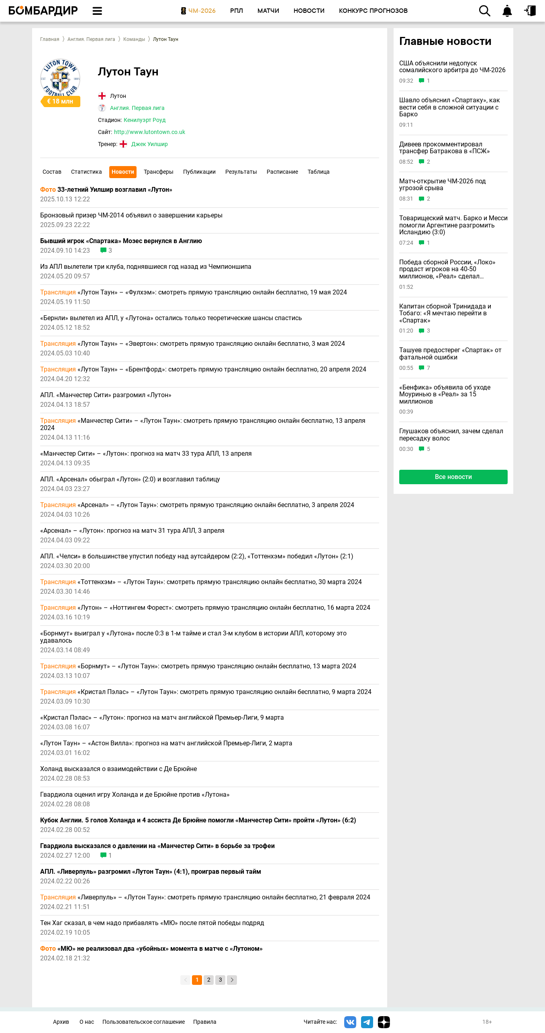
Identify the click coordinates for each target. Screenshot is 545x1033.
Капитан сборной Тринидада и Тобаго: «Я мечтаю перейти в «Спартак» (445, 313)
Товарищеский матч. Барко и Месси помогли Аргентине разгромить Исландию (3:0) (453, 225)
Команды (134, 39)
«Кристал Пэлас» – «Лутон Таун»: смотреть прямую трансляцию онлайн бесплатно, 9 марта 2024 (205, 692)
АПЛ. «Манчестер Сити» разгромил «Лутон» (105, 395)
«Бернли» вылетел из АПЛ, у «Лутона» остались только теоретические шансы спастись (171, 318)
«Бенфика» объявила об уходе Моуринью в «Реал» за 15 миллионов (444, 394)
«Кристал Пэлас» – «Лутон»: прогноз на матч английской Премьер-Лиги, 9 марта (162, 717)
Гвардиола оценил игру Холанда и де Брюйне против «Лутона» (135, 794)
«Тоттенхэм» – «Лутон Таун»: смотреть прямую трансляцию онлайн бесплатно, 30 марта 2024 (201, 582)
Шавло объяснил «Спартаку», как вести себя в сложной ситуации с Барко (449, 107)
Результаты (241, 171)
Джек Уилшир (149, 144)
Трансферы (159, 171)
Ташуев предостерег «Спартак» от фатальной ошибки (450, 354)
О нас (87, 1022)
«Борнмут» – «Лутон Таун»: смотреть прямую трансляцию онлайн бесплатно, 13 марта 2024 (198, 666)
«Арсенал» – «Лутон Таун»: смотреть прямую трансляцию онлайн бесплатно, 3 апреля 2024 (197, 505)
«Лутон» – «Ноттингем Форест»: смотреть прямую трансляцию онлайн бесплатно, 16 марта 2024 (205, 607)
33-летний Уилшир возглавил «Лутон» (106, 189)
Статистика (86, 171)
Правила (204, 1022)
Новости (123, 171)
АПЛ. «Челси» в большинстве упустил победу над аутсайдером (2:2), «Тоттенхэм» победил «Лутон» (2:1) (196, 556)
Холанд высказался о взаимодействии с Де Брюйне (118, 769)
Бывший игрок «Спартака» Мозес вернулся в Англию (121, 241)
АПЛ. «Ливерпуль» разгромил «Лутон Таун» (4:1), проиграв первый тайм (150, 871)
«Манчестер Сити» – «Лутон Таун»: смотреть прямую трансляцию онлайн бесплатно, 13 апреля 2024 (202, 424)
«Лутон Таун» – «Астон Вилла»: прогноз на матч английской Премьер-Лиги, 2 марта (166, 743)
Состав (52, 171)
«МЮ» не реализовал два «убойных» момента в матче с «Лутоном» (151, 948)
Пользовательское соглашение (143, 1022)
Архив (61, 1022)
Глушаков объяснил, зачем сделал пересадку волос (451, 435)
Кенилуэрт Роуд (144, 120)
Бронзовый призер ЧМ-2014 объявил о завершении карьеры (131, 215)
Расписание (282, 171)
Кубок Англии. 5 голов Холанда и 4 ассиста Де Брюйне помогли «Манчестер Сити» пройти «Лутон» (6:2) (198, 820)
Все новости (453, 477)
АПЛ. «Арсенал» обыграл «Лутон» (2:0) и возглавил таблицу (130, 479)
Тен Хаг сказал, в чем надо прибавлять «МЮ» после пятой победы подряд (152, 923)
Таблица (319, 171)
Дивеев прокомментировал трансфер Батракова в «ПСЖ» (444, 148)
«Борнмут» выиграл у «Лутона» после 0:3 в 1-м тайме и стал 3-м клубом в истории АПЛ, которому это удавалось (193, 637)
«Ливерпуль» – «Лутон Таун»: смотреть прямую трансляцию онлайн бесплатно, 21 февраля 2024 (205, 897)
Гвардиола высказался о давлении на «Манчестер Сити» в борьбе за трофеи (157, 846)
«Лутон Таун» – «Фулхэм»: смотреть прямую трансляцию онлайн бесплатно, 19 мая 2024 (193, 292)
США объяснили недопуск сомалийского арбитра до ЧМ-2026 (452, 67)
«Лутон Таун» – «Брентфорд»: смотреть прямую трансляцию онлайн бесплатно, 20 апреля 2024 (203, 369)
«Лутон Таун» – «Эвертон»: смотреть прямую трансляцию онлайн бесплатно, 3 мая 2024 (192, 343)
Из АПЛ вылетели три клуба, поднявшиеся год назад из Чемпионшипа (145, 266)
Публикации (199, 171)
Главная (49, 39)
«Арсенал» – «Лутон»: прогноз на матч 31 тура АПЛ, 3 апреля (132, 530)
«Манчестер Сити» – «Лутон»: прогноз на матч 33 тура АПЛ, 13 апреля (146, 453)
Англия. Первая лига (91, 39)
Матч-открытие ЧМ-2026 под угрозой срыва (442, 185)
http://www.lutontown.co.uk (149, 132)
